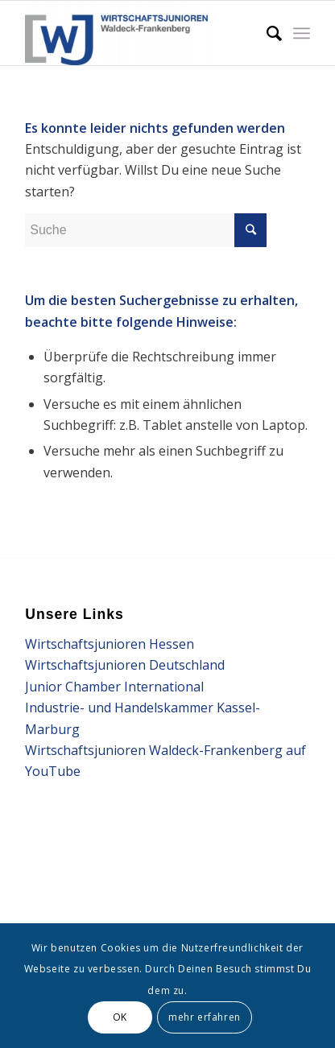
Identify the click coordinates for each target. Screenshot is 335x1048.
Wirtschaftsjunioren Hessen (109, 644)
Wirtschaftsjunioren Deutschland (125, 665)
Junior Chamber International (114, 686)
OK (120, 1017)
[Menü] (301, 33)
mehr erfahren (204, 1017)
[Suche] (266, 33)
